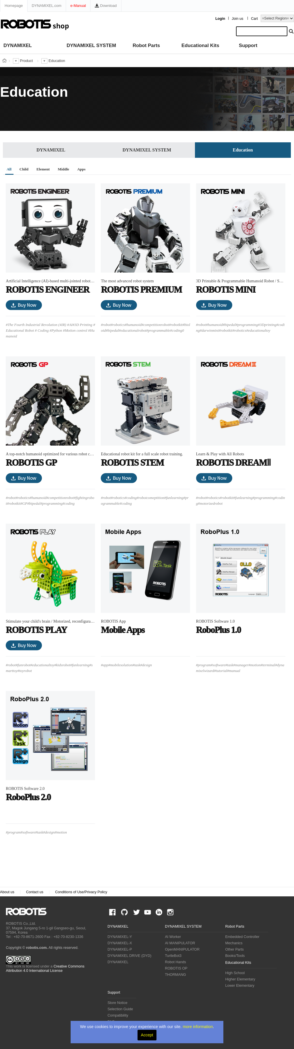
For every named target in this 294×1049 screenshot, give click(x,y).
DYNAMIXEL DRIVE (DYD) (129, 956)
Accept (147, 1035)
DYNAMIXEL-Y (119, 937)
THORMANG (175, 975)
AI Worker (173, 937)
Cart (254, 19)
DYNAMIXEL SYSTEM (91, 45)
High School (235, 973)
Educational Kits (200, 45)
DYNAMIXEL (17, 45)
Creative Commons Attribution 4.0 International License (45, 968)
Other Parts (234, 949)
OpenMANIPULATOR (182, 949)
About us (7, 892)
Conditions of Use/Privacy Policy (81, 892)
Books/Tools (235, 956)
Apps (81, 169)
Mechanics (233, 943)
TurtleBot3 (173, 956)
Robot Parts (146, 45)
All (9, 169)
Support (248, 45)
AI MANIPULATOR (180, 943)
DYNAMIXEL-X (119, 943)
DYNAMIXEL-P (119, 949)
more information (198, 1026)
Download (106, 5)
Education (243, 149)
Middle (63, 169)
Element (43, 169)
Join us (237, 19)
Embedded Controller (242, 937)
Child (24, 169)
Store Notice (117, 1003)
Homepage (14, 5)
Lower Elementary (239, 986)
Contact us (34, 892)
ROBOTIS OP (176, 968)
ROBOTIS (28, 911)
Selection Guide (120, 1009)
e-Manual (78, 5)
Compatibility (117, 1015)
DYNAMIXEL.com (46, 5)
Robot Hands (175, 962)
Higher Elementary (240, 979)
